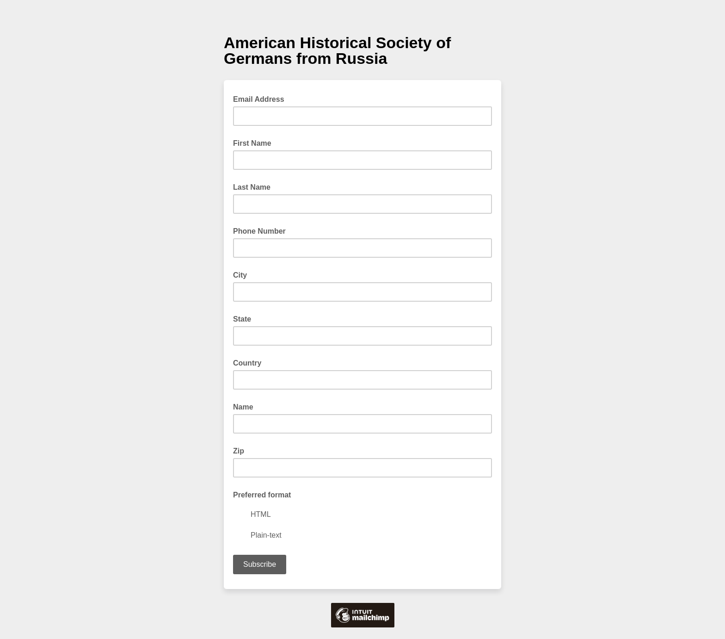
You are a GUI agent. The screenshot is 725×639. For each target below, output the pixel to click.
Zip (238, 451)
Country (247, 363)
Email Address (261, 98)
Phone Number (259, 231)
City (240, 275)
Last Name (251, 187)
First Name (252, 143)
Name (243, 407)
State (242, 319)
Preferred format (262, 495)
